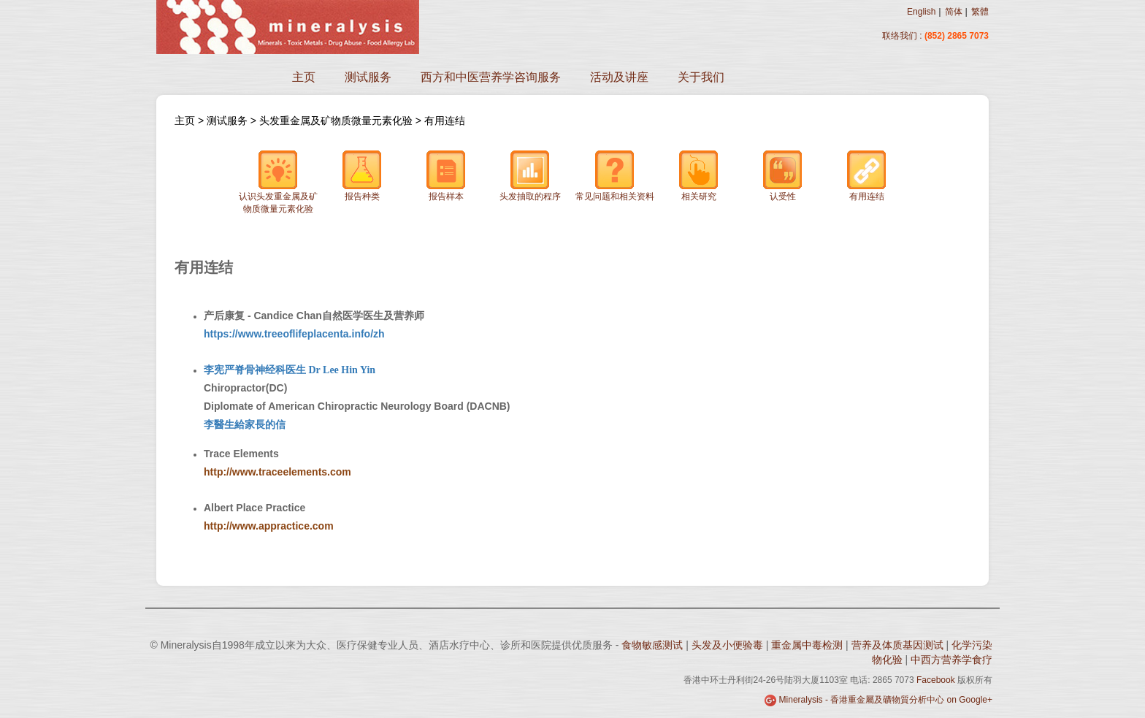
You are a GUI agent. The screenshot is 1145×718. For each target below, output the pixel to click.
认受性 (782, 176)
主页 (303, 77)
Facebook (935, 680)
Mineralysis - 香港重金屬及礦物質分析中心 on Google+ (885, 700)
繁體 (980, 12)
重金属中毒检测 (808, 645)
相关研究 (698, 176)
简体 (953, 12)
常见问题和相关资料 (614, 176)
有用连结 (444, 120)
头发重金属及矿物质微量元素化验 (337, 120)
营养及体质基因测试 (898, 645)
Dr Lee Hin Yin (340, 369)
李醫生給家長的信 (245, 424)
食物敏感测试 (653, 645)
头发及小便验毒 (729, 645)
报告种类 (362, 176)
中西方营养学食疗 (951, 659)
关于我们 (701, 77)
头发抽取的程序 (530, 176)
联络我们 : (902, 36)
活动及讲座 (619, 77)
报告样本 (446, 176)
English (921, 12)
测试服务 (368, 77)
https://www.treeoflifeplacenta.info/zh (294, 334)
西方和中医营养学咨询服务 (491, 77)
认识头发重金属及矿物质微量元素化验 (278, 182)
